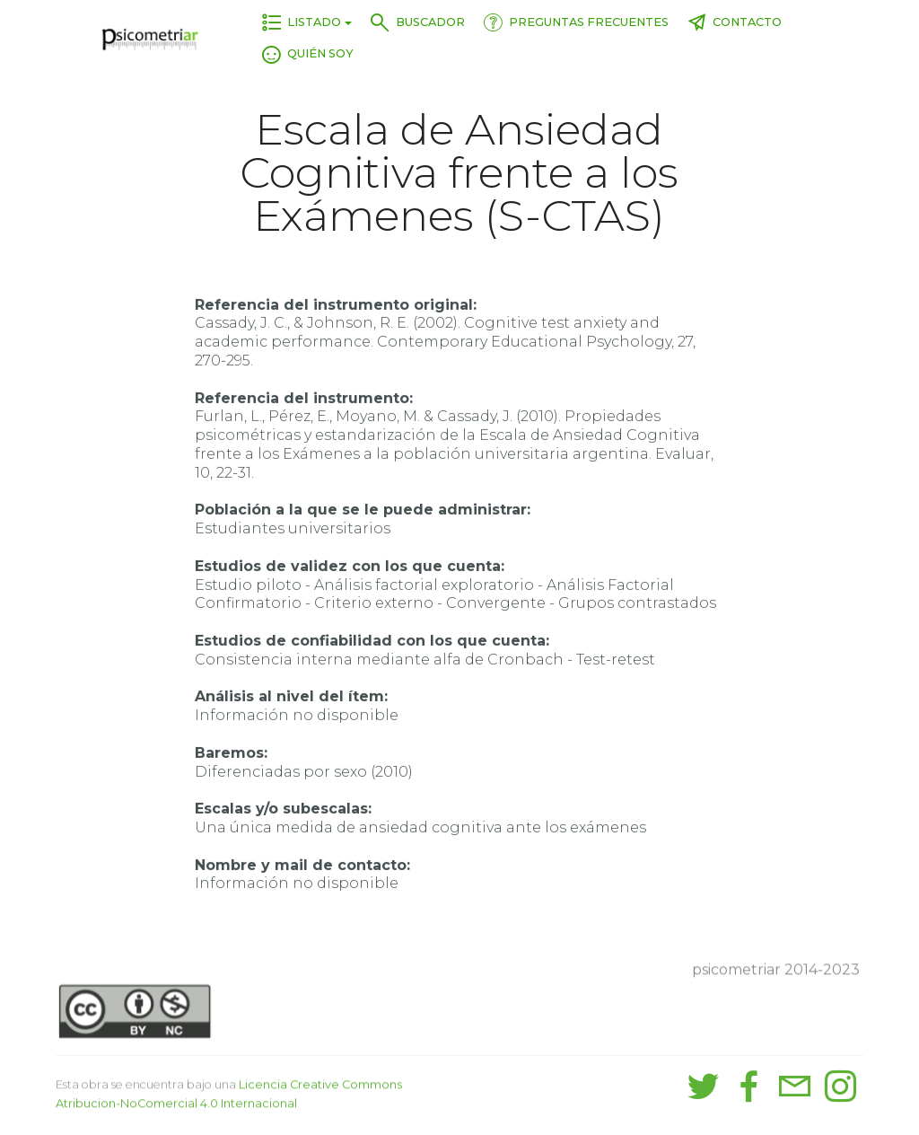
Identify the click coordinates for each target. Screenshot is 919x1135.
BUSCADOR (418, 22)
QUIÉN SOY (308, 53)
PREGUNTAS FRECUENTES (576, 22)
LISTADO (301, 22)
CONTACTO (734, 22)
